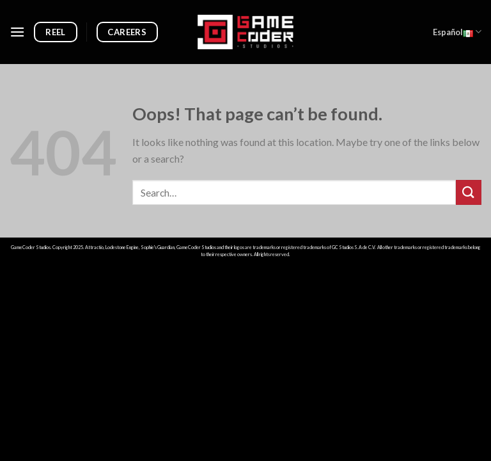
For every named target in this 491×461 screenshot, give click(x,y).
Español (457, 32)
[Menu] (17, 31)
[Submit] (468, 192)
